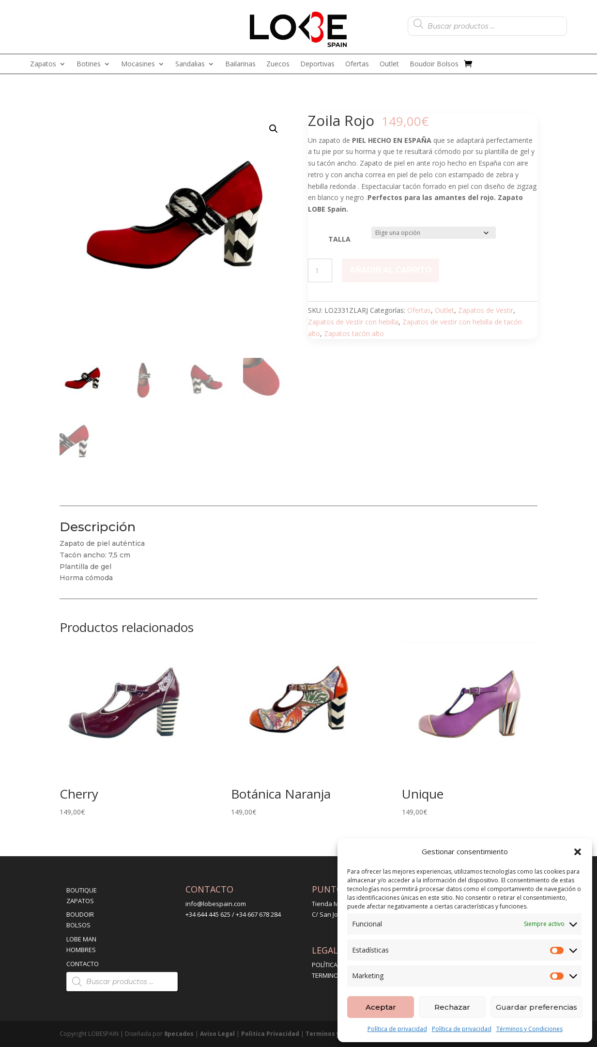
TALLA (339, 239)
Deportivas (317, 64)
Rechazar (452, 1007)
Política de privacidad (397, 1029)
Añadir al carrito (391, 270)
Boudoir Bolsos (434, 64)
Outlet (389, 64)
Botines (89, 64)
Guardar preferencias (536, 1007)
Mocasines (138, 64)
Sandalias (190, 64)
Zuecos (278, 64)
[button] (577, 852)
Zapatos (43, 64)
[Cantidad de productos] (320, 270)
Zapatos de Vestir (485, 310)
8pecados (179, 1034)
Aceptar (381, 1007)
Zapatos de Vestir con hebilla (353, 321)
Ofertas (357, 64)
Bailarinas (240, 64)
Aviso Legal (217, 1034)
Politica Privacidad (270, 1034)
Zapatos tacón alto (354, 333)
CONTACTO (82, 963)
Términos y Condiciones (529, 1029)
